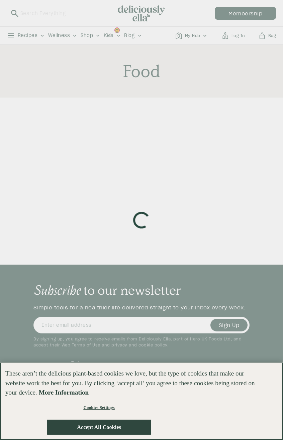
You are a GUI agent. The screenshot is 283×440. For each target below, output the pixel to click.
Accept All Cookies (99, 428)
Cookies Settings (98, 408)
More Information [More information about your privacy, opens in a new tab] (64, 393)
